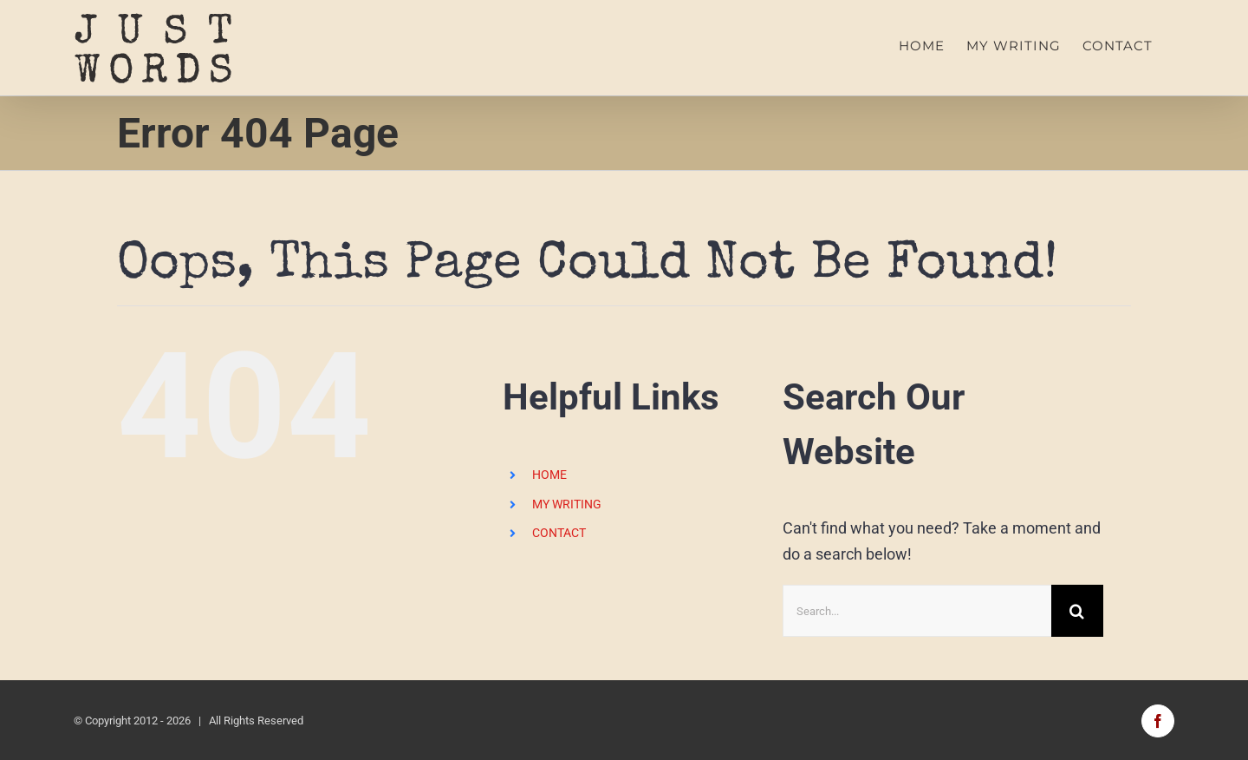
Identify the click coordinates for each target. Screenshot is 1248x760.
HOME (549, 475)
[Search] (1077, 611)
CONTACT (559, 533)
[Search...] (917, 611)
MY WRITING (566, 503)
